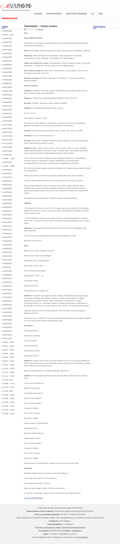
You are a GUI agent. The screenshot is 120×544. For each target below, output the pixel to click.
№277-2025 (7, 125)
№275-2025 (7, 132)
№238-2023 (7, 275)
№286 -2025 (7, 91)
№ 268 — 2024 (8, 158)
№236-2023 (7, 282)
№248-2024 (7, 233)
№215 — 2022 (8, 361)
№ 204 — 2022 (8, 398)
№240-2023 (7, 263)
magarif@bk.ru (76, 531)
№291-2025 (7, 72)
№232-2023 (7, 297)
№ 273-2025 (7, 140)
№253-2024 (7, 215)
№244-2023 (7, 248)
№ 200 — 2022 (8, 410)
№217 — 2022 (8, 350)
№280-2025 (7, 113)
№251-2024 (7, 222)
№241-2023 (7, 260)
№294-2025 (7, 61)
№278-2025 (7, 121)
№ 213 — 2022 (8, 368)
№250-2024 (7, 226)
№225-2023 (7, 323)
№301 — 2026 (8, 35)
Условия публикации (54, 13)
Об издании (38, 13)
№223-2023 (7, 331)
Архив (100, 13)
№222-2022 (7, 335)
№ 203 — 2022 (8, 402)
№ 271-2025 (7, 143)
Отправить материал (10, 18)
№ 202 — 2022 (8, 406)
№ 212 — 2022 (8, 372)
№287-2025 (7, 87)
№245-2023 (7, 245)
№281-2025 (7, 110)
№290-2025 (7, 76)
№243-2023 (7, 252)
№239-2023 (7, 271)
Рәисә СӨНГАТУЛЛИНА (34, 498)
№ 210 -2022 (8, 380)
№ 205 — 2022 (8, 395)
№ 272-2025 (7, 147)
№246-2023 (7, 241)
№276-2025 (7, 128)
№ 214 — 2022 (8, 365)
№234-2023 (7, 290)
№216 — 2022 (8, 357)
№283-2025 (7, 102)
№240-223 (7, 267)
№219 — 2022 (8, 346)
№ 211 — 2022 (8, 376)
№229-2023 (7, 312)
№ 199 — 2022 (8, 413)
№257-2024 (7, 200)
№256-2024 (7, 203)
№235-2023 (7, 286)
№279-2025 (7, 117)
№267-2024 (7, 162)
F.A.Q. (92, 13)
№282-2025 (7, 106)
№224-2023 (7, 327)
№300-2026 (7, 38)
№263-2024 (7, 177)
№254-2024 (7, 211)
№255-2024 (7, 207)
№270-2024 (7, 151)
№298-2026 (7, 46)
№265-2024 (7, 170)
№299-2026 (7, 42)
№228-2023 (7, 316)
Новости (40, 29)
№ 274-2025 (7, 136)
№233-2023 (7, 293)
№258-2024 (7, 196)
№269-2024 (7, 155)
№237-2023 (7, 278)
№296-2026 (7, 53)
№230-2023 (7, 305)
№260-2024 (7, 188)
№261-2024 (7, 185)
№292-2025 (7, 68)
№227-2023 (7, 308)
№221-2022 (7, 338)
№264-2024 (7, 173)
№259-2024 (7, 192)
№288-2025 (7, 83)
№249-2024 (7, 230)
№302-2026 (7, 31)
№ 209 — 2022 (8, 383)
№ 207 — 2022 (8, 387)
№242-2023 (7, 256)
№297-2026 (7, 50)
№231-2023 (7, 301)
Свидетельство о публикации (76, 13)
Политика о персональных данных (48, 527)
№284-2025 (7, 98)
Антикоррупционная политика (73, 527)
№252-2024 (7, 218)
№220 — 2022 (8, 342)
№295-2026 (7, 57)
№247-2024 (7, 237)
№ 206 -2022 (8, 391)
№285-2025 (7, 95)
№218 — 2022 (8, 353)
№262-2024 (7, 181)
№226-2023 (7, 320)
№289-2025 (7, 80)
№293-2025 (7, 65)
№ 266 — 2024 (8, 166)
